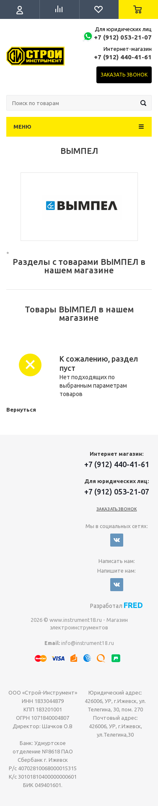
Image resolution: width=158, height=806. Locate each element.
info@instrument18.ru (87, 643)
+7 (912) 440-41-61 (123, 57)
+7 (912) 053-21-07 (123, 37)
